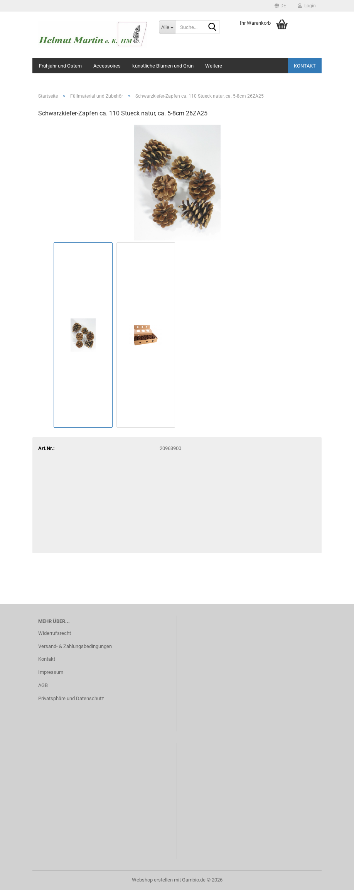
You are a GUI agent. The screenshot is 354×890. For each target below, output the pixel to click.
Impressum (50, 672)
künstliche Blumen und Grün (163, 66)
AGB (43, 685)
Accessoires (107, 66)
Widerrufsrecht (54, 633)
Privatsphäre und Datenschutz (71, 698)
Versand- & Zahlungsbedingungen (75, 646)
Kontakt (305, 66)
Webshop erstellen (152, 880)
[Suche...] (167, 27)
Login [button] (307, 5)
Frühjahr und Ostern (60, 66)
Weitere (213, 66)
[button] (280, 6)
